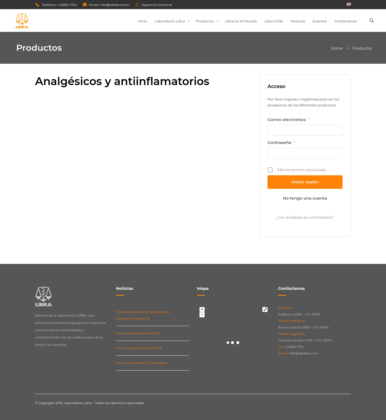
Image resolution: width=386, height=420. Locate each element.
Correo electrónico (289, 120)
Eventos (320, 21)
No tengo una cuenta (305, 198)
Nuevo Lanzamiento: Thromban (141, 363)
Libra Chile (274, 21)
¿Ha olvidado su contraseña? (305, 217)
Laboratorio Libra (170, 21)
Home (337, 48)
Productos (205, 21)
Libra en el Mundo (241, 21)
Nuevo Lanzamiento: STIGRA (139, 348)
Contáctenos (345, 21)
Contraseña (281, 143)
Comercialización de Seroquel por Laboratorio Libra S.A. (143, 315)
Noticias (298, 21)
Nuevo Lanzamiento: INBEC (138, 333)
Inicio (142, 21)
